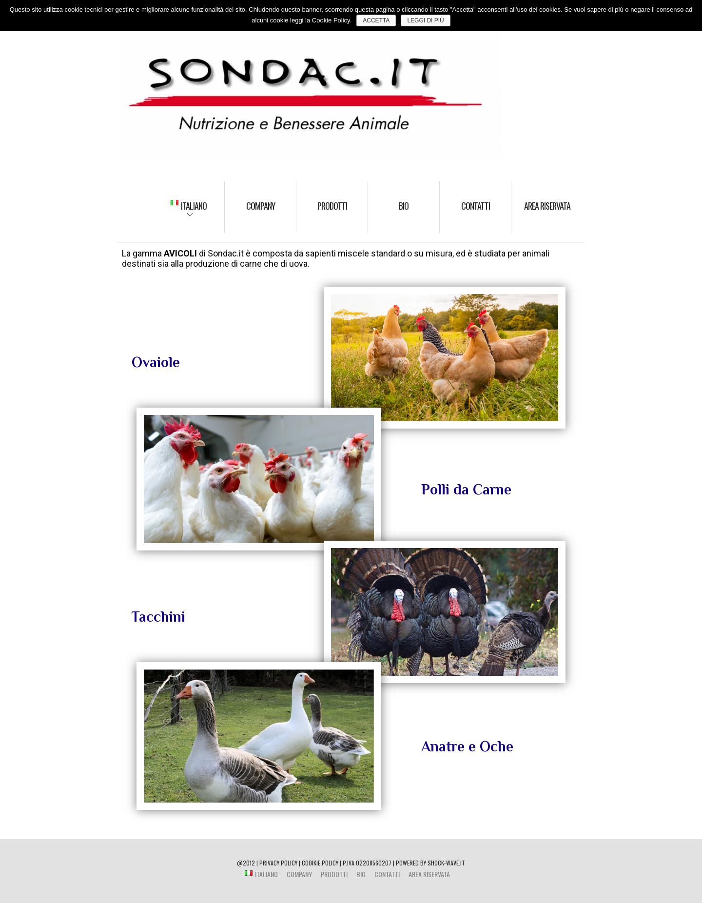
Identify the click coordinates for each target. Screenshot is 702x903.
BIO (404, 205)
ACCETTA (376, 20)
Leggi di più (425, 20)
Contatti (475, 205)
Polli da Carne (466, 489)
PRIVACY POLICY (278, 863)
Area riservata (547, 205)
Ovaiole (156, 362)
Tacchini (158, 617)
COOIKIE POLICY (320, 863)
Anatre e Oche (467, 746)
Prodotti (332, 205)
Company (260, 205)
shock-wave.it (446, 863)
